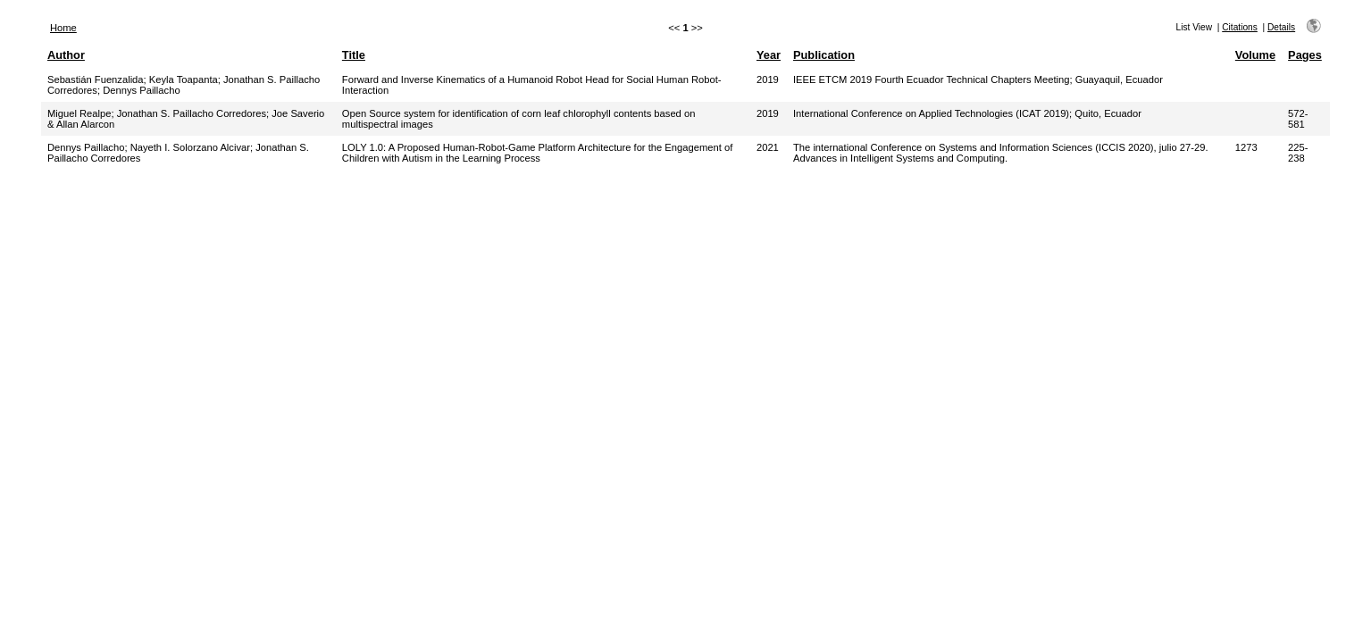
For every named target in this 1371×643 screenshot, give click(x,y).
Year (769, 55)
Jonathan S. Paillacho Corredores (191, 113)
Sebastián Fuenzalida (95, 79)
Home (63, 27)
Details (1281, 27)
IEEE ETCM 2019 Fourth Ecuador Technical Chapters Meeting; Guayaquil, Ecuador (978, 79)
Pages (1305, 55)
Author (66, 55)
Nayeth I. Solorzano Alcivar (190, 147)
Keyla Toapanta (183, 79)
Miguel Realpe (79, 113)
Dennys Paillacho (141, 90)
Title (353, 55)
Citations (1240, 27)
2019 (768, 79)
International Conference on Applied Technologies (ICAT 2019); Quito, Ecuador (967, 113)
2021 (768, 147)
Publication (824, 55)
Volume (1255, 55)
